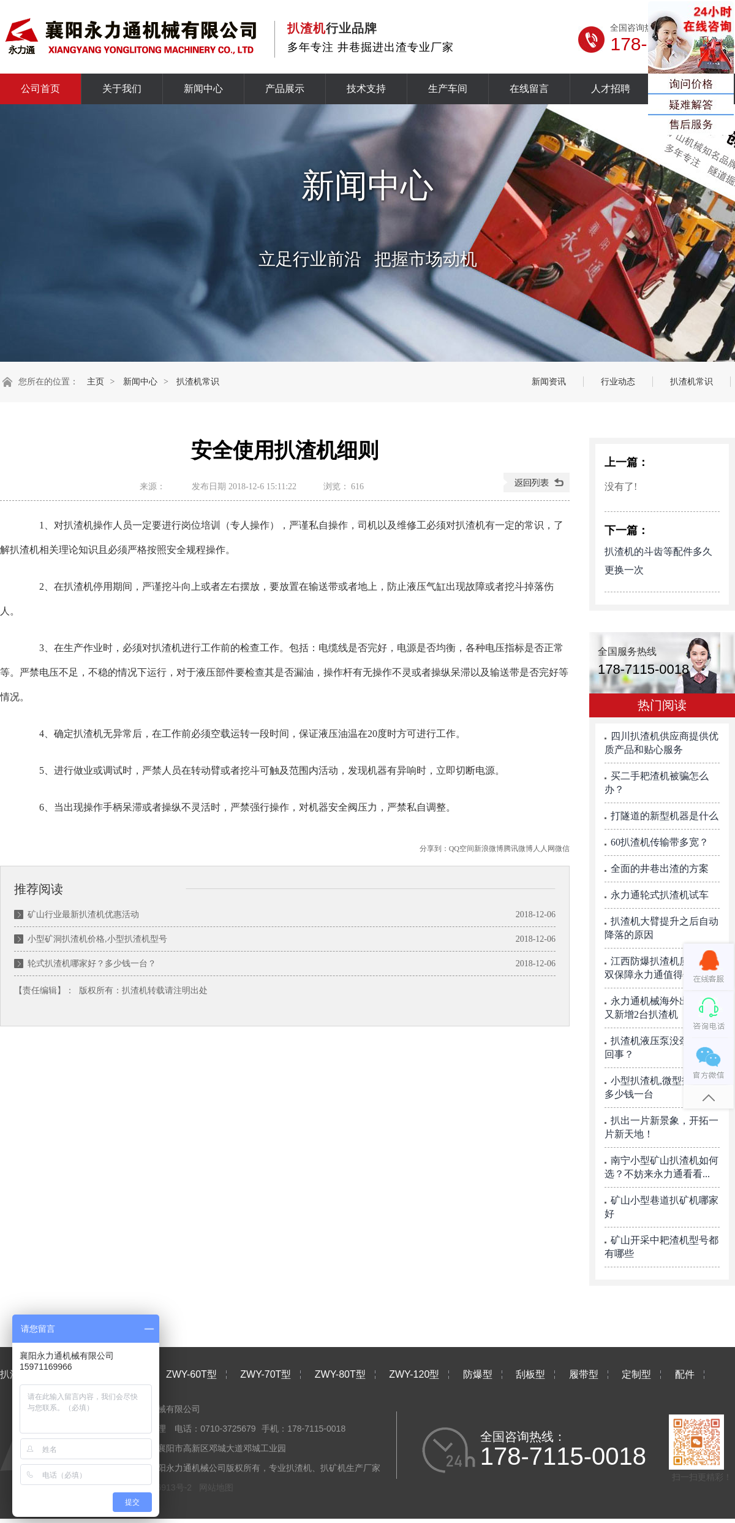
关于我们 (121, 88)
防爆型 (477, 1374)
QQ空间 (461, 848)
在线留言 (529, 88)
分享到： (434, 848)
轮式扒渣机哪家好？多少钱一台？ (92, 963)
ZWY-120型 (414, 1374)
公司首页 (40, 88)
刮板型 (530, 1374)
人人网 (544, 848)
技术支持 (366, 88)
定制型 (636, 1374)
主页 (95, 381)
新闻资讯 (549, 381)
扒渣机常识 (197, 381)
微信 (562, 848)
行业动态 (618, 381)
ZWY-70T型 (265, 1374)
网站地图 (216, 1487)
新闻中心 (203, 88)
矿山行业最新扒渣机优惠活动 (83, 914)
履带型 (583, 1374)
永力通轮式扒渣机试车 (660, 895)
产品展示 (284, 88)
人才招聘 (610, 88)
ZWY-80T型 (340, 1374)
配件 (685, 1374)
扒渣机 (135, 990)
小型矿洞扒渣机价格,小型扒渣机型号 (97, 939)
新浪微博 (488, 848)
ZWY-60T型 (191, 1374)
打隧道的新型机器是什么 (664, 816)
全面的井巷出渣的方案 (660, 868)
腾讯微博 (518, 848)
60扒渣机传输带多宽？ (660, 842)
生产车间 (447, 88)
